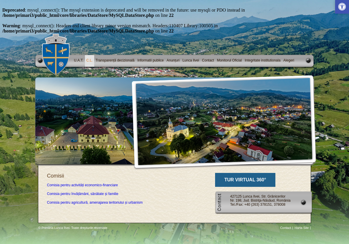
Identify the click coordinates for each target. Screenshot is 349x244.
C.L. (89, 60)
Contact (208, 60)
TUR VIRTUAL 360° (245, 179)
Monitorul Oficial (229, 60)
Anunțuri (173, 60)
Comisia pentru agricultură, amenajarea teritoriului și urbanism (95, 202)
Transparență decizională (115, 60)
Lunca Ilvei (190, 60)
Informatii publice (150, 60)
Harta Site (302, 227)
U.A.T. (78, 60)
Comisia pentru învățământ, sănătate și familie (82, 194)
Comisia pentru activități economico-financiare (82, 185)
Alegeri (288, 60)
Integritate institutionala (262, 60)
